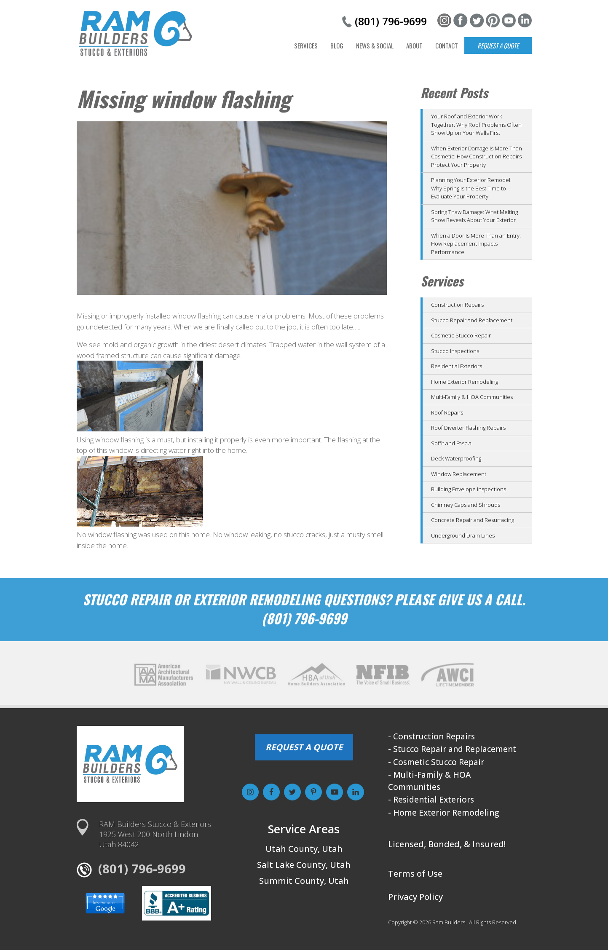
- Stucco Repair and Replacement (452, 749)
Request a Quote (498, 45)
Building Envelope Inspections (468, 489)
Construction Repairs (457, 304)
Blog (336, 45)
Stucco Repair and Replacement (471, 320)
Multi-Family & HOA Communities (472, 397)
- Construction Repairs (431, 736)
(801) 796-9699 (391, 21)
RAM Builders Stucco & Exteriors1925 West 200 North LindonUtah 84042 (155, 834)
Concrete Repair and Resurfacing (472, 520)
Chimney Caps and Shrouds (465, 504)
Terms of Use (415, 873)
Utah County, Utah (304, 848)
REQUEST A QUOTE (304, 747)
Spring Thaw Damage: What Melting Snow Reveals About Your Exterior (474, 216)
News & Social (375, 45)
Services (306, 45)
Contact (446, 45)
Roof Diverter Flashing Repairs (468, 427)
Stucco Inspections (455, 351)
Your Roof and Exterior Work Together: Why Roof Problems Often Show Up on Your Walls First (476, 124)
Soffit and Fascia (451, 443)
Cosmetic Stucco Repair (461, 335)
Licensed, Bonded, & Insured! (447, 844)
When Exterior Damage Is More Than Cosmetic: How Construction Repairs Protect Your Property (476, 157)
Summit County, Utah (304, 880)
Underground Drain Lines (463, 535)
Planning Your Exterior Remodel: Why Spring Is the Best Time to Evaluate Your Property (471, 188)
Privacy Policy (415, 896)
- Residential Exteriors (431, 799)
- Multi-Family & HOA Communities (429, 780)
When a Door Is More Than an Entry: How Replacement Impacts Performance (476, 244)
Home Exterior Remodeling (464, 381)
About (414, 45)
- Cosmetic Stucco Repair (436, 762)
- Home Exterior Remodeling (443, 812)
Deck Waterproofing (456, 458)
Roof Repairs (447, 412)
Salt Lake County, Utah (304, 864)
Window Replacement (458, 474)
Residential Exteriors (456, 366)
